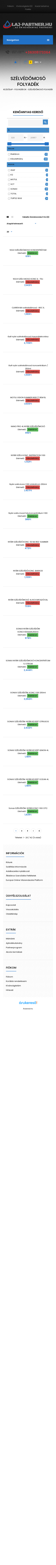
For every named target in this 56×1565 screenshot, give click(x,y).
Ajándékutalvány (14, 1494)
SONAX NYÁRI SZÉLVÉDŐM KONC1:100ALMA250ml (28, 1016)
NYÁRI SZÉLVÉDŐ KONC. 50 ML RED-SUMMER (28, 845)
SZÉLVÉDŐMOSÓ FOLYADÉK (40, 89)
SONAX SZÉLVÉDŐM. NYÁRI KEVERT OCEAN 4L (28, 1303)
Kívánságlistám (13, 1537)
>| (39, 1382)
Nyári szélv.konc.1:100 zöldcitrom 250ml (28, 732)
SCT (12, 184)
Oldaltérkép (12, 1465)
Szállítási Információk (16, 1418)
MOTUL (14, 179)
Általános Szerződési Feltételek (21, 1427)
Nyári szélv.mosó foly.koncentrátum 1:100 (28, 788)
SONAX (14, 189)
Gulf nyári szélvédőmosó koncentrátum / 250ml (28, 505)
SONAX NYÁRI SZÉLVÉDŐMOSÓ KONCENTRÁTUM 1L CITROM (28, 1076)
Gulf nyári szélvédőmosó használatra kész (28, 446)
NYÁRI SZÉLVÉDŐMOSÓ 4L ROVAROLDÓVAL (28, 958)
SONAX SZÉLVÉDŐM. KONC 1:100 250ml (28, 1133)
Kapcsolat (11, 1456)
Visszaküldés (12, 1460)
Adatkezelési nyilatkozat (18, 1422)
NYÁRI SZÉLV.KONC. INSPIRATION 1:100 (28, 675)
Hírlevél (9, 1541)
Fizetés (28, 9)
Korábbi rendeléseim (16, 1532)
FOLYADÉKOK (20, 89)
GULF (13, 170)
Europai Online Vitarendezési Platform (24, 1431)
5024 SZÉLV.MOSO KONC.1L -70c (28, 334)
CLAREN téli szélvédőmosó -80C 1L (28, 390)
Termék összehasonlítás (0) (35, 217)
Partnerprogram (14, 1499)
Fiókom (10, 6)
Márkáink (10, 1490)
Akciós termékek (14, 1503)
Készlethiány (17, 158)
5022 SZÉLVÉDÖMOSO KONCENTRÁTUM (28, 277)
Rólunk (9, 1413)
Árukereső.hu (28, 1560)
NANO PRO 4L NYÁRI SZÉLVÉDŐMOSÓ (28, 619)
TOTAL (13, 193)
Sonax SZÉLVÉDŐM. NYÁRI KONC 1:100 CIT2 (28, 1359)
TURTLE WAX (16, 198)
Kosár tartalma (42, 6)
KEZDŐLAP (8, 89)
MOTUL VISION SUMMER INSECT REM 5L (28, 562)
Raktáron (15, 154)
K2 (12, 174)
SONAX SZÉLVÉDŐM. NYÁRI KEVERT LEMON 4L (28, 1246)
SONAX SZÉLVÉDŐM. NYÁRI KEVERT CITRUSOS (28, 1190)
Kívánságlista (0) (24, 6)
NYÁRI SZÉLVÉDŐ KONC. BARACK (28, 901)
